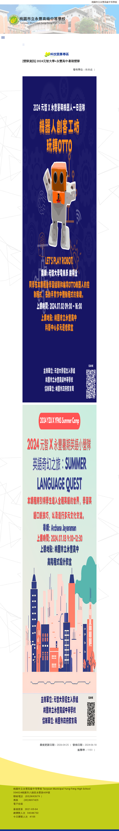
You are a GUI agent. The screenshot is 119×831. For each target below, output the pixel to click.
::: (23, 44)
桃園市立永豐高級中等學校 (104, 2)
